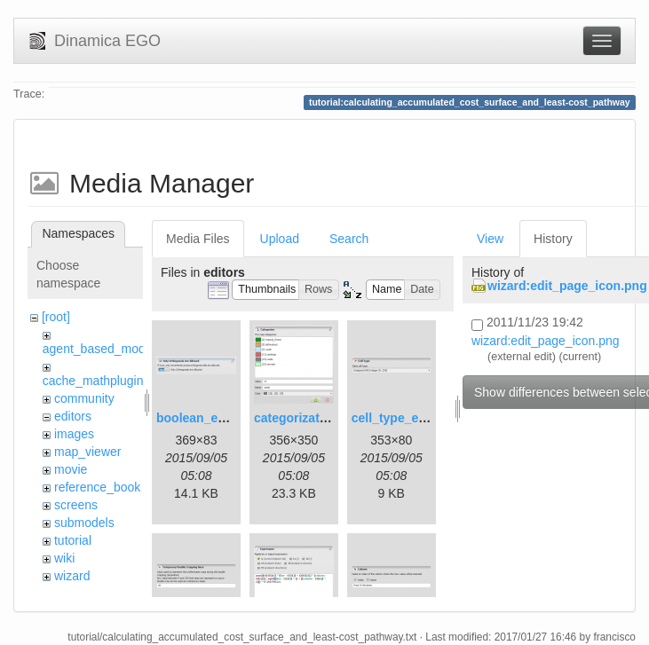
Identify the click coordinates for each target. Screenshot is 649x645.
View (490, 239)
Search (348, 239)
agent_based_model (99, 349)
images (74, 434)
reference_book (97, 487)
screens (76, 505)
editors (72, 416)
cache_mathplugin (93, 381)
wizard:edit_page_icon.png (567, 286)
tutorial (72, 540)
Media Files (198, 239)
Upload (279, 239)
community (84, 398)
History (553, 239)
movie (70, 469)
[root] (56, 317)
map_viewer (87, 451)
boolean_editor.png (213, 418)
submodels (84, 522)
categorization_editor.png (329, 418)
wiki (64, 558)
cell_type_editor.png (411, 418)
